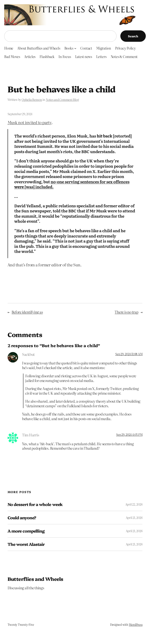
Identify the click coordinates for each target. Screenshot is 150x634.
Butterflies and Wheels (35, 578)
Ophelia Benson (32, 99)
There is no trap (126, 311)
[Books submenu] (75, 48)
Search (133, 36)
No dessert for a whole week (35, 504)
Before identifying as (27, 311)
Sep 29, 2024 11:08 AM (128, 354)
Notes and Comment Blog (62, 99)
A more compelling (26, 531)
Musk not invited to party (30, 122)
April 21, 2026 (134, 517)
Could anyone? (22, 517)
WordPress (136, 624)
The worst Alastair (26, 544)
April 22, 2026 (134, 504)
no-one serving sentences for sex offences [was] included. (72, 184)
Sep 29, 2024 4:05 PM (129, 434)
